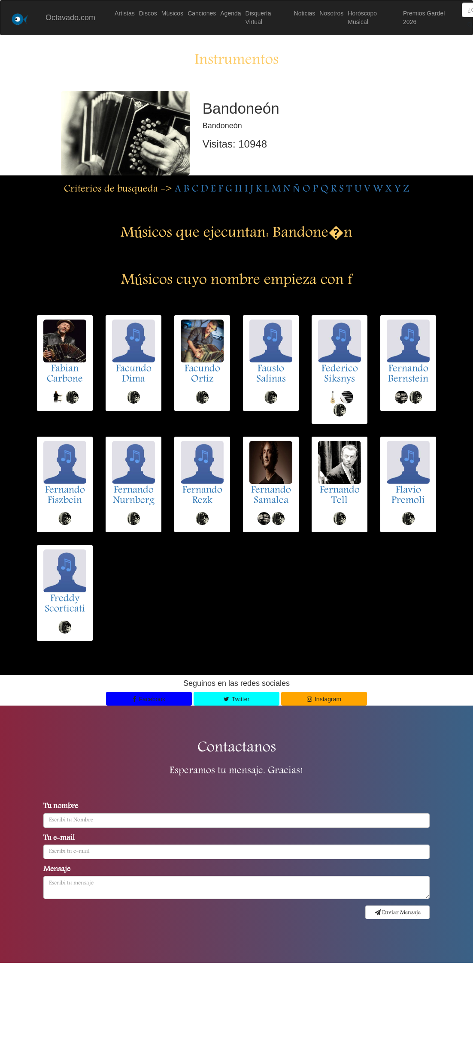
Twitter (236, 699)
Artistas (125, 13)
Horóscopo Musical (362, 17)
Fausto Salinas (271, 374)
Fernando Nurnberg (134, 495)
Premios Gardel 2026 (424, 17)
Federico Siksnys (339, 374)
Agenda (230, 13)
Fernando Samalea (271, 495)
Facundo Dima (134, 374)
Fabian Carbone (65, 374)
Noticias (304, 13)
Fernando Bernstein (408, 374)
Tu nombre (60, 807)
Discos (148, 13)
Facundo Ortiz (202, 374)
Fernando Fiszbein (65, 495)
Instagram (324, 699)
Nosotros (331, 13)
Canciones (202, 13)
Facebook (149, 699)
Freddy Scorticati (65, 604)
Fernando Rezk (202, 495)
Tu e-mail (59, 838)
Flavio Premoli (408, 495)
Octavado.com (70, 17)
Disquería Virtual (258, 17)
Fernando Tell (340, 495)
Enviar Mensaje (398, 913)
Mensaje (56, 870)
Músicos (172, 13)
